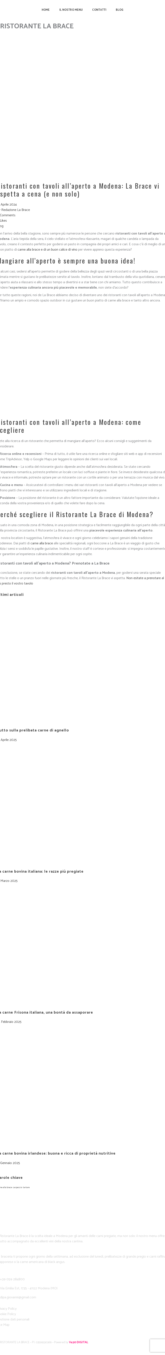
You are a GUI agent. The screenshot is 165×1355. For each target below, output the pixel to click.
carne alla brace (42, 543)
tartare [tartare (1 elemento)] (26, 1187)
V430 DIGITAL (78, 1342)
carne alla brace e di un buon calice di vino (47, 250)
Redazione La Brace (15, 210)
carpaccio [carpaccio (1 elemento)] (17, 1187)
